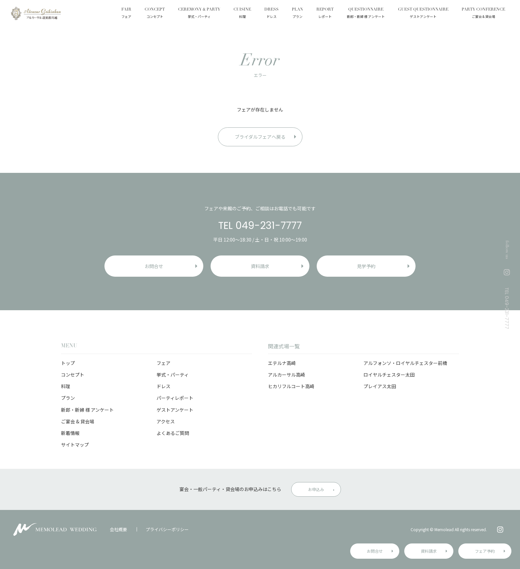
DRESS (271, 14)
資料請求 (429, 551)
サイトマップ (75, 444)
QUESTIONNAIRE (366, 14)
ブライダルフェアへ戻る (260, 136)
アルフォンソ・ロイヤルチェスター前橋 (405, 363)
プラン (68, 397)
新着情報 (70, 433)
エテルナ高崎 (282, 363)
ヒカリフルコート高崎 (291, 386)
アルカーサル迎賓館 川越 (35, 13)
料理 (65, 386)
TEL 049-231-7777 (260, 226)
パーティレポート (175, 397)
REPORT (325, 14)
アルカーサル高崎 (286, 374)
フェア (163, 363)
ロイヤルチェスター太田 (389, 374)
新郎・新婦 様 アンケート (87, 409)
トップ (68, 363)
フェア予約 (485, 551)
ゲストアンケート (175, 409)
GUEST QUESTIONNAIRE (423, 14)
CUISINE (242, 14)
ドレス (163, 386)
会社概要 (118, 529)
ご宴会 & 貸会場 (77, 421)
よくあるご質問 (173, 433)
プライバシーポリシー (167, 529)
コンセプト (72, 374)
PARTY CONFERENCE (483, 14)
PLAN (297, 14)
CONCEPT (155, 14)
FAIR (126, 14)
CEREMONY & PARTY (199, 14)
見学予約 (366, 266)
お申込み (316, 489)
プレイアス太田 (379, 386)
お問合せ (375, 551)
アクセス (166, 421)
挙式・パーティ (173, 374)
